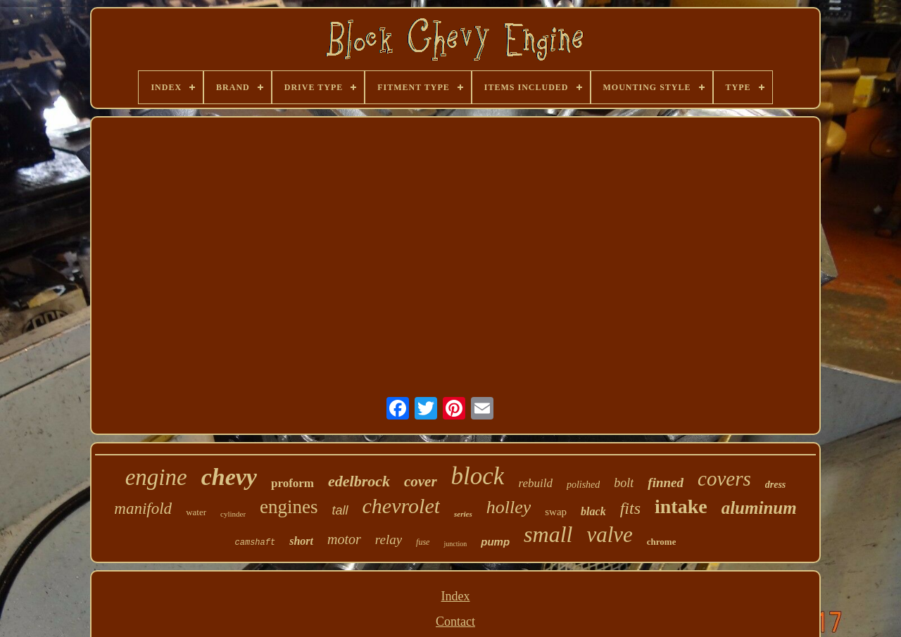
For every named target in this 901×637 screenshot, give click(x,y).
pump (495, 542)
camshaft (255, 543)
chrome (661, 541)
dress (775, 484)
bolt (624, 483)
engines (288, 506)
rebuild (535, 483)
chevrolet (402, 505)
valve (609, 534)
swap (556, 511)
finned (665, 482)
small (548, 534)
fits (630, 508)
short (301, 541)
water (196, 512)
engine (156, 477)
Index (455, 596)
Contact (455, 621)
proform (292, 483)
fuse (422, 542)
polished (583, 484)
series (463, 514)
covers (724, 478)
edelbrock (359, 481)
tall (340, 510)
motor (344, 539)
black (593, 511)
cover (420, 481)
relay (388, 539)
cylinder (233, 514)
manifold (143, 508)
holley (508, 507)
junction (455, 544)
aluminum (759, 507)
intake (681, 506)
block (478, 476)
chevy (229, 477)
